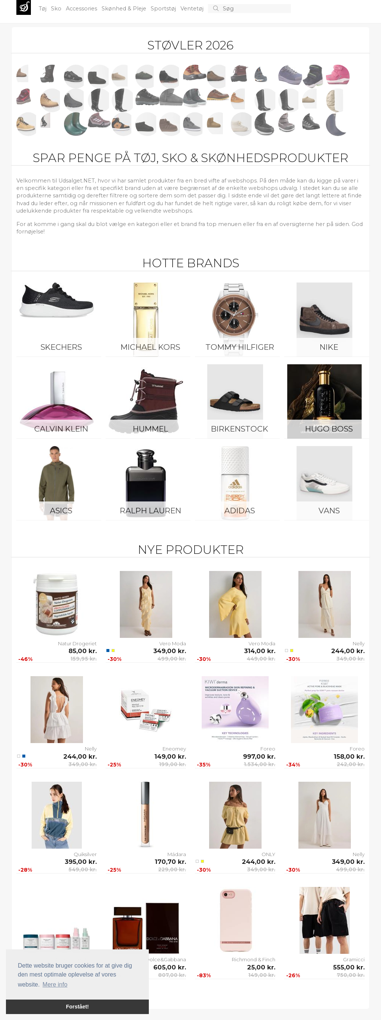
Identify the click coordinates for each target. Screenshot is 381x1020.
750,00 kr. (351, 975)
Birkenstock (239, 428)
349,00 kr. (169, 651)
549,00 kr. (82, 869)
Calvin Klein (61, 428)
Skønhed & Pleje (125, 8)
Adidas (239, 510)
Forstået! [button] (77, 1007)
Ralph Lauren (150, 510)
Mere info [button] (54, 984)
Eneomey (174, 749)
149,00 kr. (170, 756)
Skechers (61, 347)
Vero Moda (172, 643)
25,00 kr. (261, 967)
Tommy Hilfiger (239, 347)
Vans (329, 510)
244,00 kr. (348, 651)
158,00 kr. (349, 756)
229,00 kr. (172, 869)
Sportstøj (164, 8)
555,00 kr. (349, 967)
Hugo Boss (329, 428)
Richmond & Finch (253, 959)
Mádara (176, 854)
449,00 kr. (261, 659)
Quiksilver (85, 854)
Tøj (43, 8)
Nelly (359, 643)
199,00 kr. (172, 764)
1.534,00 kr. (259, 764)
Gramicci (354, 959)
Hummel (150, 428)
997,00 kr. (259, 756)
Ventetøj (192, 8)
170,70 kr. (170, 861)
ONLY (268, 854)
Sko (57, 8)
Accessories (82, 8)
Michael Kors (150, 347)
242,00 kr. (351, 764)
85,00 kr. (82, 651)
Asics (61, 510)
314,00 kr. (259, 651)
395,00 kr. (81, 861)
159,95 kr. (83, 659)
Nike (329, 347)
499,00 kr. (171, 659)
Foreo (267, 749)
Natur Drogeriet (77, 643)
